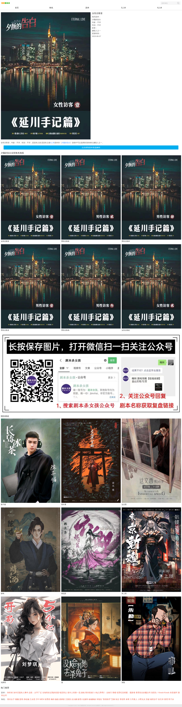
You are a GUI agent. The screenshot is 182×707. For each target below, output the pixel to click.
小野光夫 (142, 699)
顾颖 (17, 699)
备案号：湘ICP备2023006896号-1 (105, 705)
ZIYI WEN (40, 699)
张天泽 (161, 699)
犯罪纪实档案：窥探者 (126, 693)
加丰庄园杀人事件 (21, 693)
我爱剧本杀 (83, 705)
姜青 (21, 699)
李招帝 (123, 699)
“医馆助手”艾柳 (108, 699)
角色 (51, 8)
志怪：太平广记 (35, 693)
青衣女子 (11, 699)
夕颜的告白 (66, 143)
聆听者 (10, 693)
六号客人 (134, 699)
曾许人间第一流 (74, 693)
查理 (166, 699)
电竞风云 (63, 693)
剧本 (87, 8)
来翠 (128, 699)
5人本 (123, 8)
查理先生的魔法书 (143, 693)
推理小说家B (82, 699)
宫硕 (148, 699)
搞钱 (83, 693)
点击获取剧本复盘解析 (91, 147)
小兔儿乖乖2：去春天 (103, 693)
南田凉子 (154, 699)
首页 (17, 8)
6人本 (159, 8)
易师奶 (62, 699)
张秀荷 (48, 699)
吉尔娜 (74, 699)
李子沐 (171, 699)
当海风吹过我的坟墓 (50, 693)
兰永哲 (33, 699)
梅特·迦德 (55, 699)
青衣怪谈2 (89, 693)
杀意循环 (174, 693)
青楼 (114, 693)
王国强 (68, 699)
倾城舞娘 (92, 699)
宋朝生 (99, 699)
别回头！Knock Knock (160, 693)
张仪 (117, 699)
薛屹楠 (27, 699)
